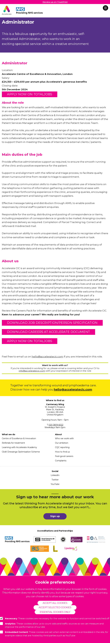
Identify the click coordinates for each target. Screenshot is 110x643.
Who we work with (64, 438)
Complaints (60, 460)
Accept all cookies (55, 603)
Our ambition (61, 443)
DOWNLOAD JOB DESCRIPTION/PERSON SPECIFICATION (52, 323)
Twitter (55, 479)
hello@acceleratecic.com (47, 356)
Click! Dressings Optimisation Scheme (21, 451)
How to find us (62, 451)
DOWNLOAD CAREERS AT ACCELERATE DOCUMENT (48, 332)
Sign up (55, 516)
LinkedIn (55, 475)
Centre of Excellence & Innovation (19, 438)
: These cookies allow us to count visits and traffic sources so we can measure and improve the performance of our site (52, 625)
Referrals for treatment (13, 443)
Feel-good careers (64, 456)
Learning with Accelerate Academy (19, 447)
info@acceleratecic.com (32, 370)
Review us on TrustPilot (55, 2)
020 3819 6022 (56, 425)
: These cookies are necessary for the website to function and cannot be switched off (54, 618)
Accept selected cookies (55, 607)
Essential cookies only (55, 612)
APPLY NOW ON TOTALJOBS (29, 94)
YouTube (55, 484)
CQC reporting (62, 447)
